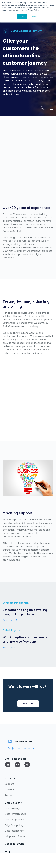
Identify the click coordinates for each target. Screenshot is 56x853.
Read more (9, 589)
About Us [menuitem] (10, 748)
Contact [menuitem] (9, 759)
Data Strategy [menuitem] (13, 778)
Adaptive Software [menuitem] (15, 806)
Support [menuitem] (9, 753)
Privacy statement (14, 835)
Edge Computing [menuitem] (14, 794)
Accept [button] (22, 17)
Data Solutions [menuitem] (13, 772)
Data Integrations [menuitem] (14, 789)
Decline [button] (34, 17)
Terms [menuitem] (8, 764)
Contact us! (28, 673)
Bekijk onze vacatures (20, 717)
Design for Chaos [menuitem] (14, 813)
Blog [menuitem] (7, 821)
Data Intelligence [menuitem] (14, 800)
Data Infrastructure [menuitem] (15, 783)
